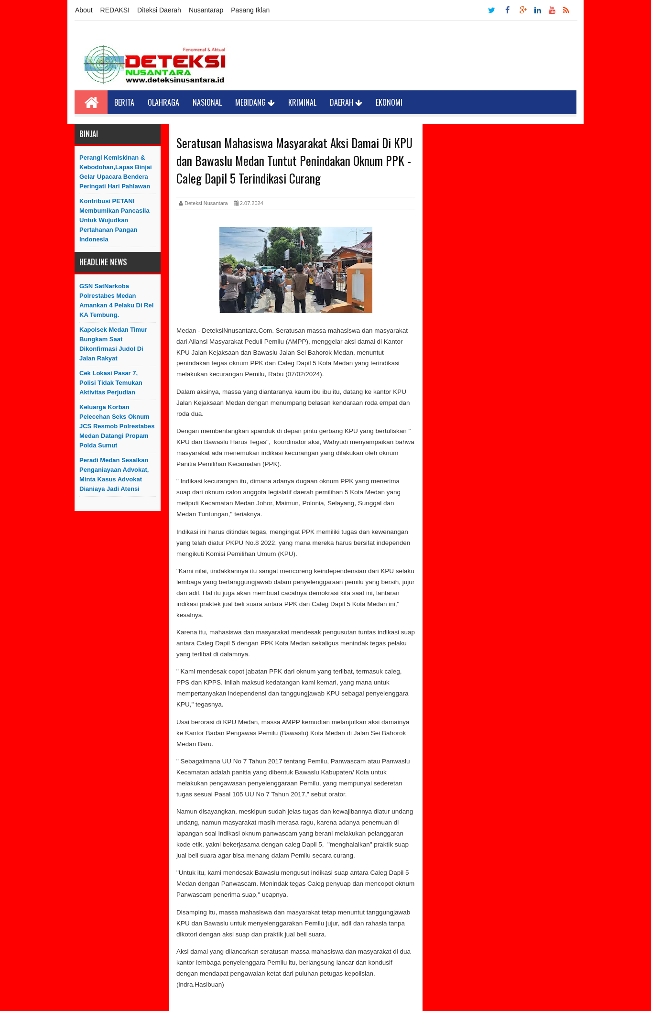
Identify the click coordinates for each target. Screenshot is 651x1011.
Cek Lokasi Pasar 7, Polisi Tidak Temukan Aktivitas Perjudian (110, 383)
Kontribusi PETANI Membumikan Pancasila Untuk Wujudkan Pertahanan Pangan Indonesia (114, 220)
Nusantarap (206, 10)
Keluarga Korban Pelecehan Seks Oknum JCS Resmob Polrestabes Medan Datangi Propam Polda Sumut (117, 426)
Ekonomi (389, 102)
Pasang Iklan (250, 10)
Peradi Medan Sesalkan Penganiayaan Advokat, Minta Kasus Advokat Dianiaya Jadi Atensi (114, 474)
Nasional (207, 102)
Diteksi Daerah (159, 10)
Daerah (346, 102)
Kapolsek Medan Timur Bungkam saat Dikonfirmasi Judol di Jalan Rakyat (113, 344)
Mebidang (255, 102)
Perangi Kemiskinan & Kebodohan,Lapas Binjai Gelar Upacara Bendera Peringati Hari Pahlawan (115, 172)
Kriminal (302, 102)
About (84, 10)
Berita (124, 102)
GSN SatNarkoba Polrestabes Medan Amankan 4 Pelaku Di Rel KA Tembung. (116, 300)
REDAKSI (115, 10)
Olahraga (163, 102)
